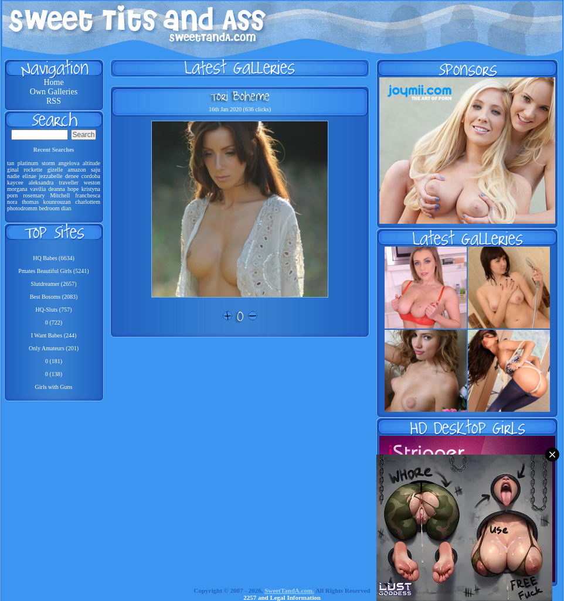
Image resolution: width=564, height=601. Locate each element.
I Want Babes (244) (54, 335)
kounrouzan (57, 202)
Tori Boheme (240, 96)
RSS (53, 101)
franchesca (87, 195)
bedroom (49, 208)
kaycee (15, 182)
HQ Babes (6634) (53, 258)
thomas (30, 202)
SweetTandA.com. (289, 590)
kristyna (90, 189)
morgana (17, 189)
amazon (77, 169)
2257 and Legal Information (282, 597)
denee (72, 176)
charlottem (87, 202)
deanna (57, 189)
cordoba (90, 176)
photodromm (22, 208)
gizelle (55, 169)
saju (95, 169)
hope (73, 189)
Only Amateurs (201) (54, 348)
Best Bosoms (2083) (54, 296)
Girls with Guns (54, 387)
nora (12, 202)
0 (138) (53, 374)
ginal (13, 169)
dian (66, 208)
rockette (32, 169)
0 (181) (53, 361)
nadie (13, 176)
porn (12, 195)
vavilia (38, 189)
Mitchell (60, 195)
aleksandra (41, 182)
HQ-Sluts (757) (54, 309)
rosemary (34, 195)
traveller (68, 182)
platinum (28, 163)
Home (53, 82)
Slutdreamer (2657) (53, 284)
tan (10, 163)
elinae (29, 176)
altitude (91, 163)
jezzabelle (51, 176)
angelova (68, 163)
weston (92, 182)
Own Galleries (53, 91)
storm (48, 163)
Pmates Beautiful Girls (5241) (53, 271)
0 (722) (53, 322)
